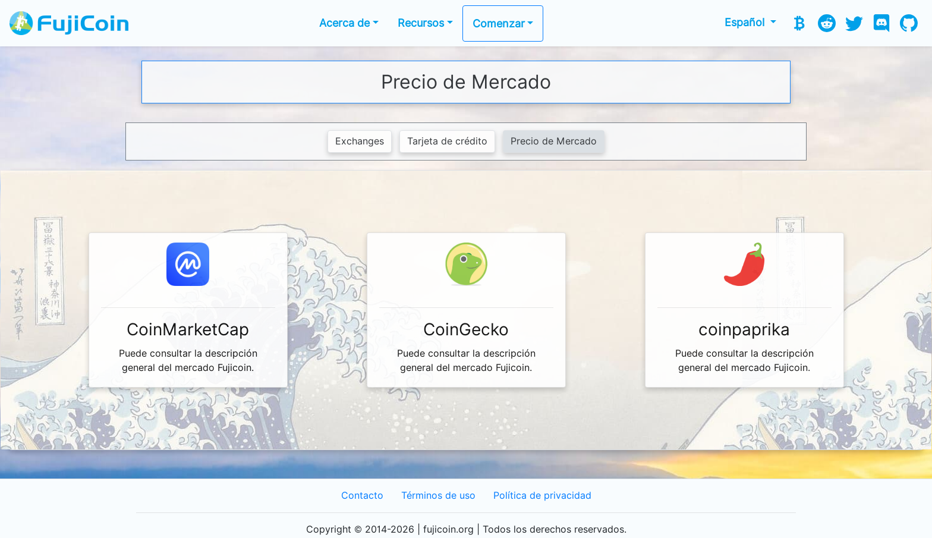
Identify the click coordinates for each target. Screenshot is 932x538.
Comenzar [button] (499, 23)
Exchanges (359, 141)
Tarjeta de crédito (447, 141)
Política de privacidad (542, 495)
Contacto (362, 495)
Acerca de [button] (344, 23)
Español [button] (746, 22)
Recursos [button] (421, 23)
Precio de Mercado (554, 141)
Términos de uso (438, 495)
